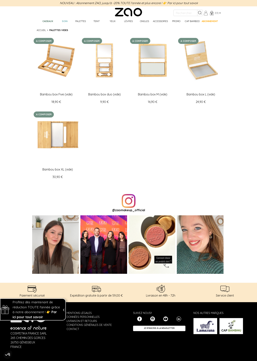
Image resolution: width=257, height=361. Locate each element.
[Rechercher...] (185, 13)
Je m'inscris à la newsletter (159, 328)
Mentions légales (79, 313)
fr (216, 13)
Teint (96, 21)
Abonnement (210, 21)
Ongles (144, 21)
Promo (176, 21)
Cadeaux (47, 21)
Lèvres (128, 21)
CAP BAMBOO (192, 21)
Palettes (80, 21)
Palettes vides (58, 30)
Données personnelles (83, 317)
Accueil (41, 30)
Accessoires (160, 21)
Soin (64, 21)
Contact (73, 329)
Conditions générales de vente (89, 325)
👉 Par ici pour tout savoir (180, 3)
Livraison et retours (82, 321)
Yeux (113, 21)
